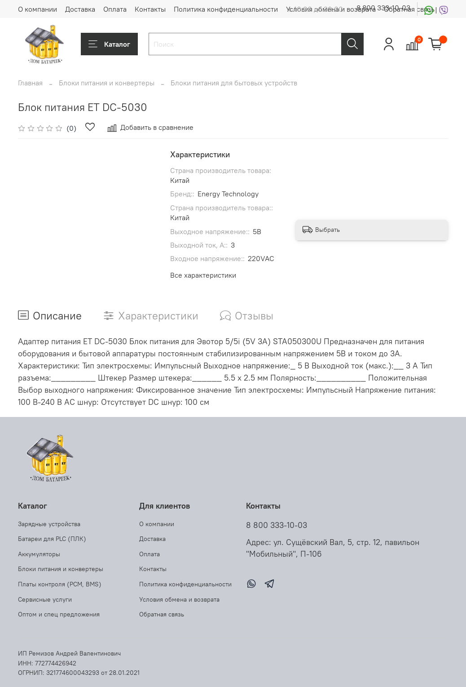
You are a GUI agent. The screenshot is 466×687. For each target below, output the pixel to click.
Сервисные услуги (45, 599)
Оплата (115, 8)
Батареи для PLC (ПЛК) (52, 539)
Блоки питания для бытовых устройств (234, 82)
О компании (37, 8)
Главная (30, 82)
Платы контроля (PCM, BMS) (59, 584)
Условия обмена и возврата (179, 599)
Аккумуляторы (39, 554)
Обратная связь (161, 614)
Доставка (80, 8)
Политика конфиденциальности (226, 8)
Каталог (109, 44)
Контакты (150, 8)
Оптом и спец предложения (59, 614)
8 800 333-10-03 (383, 7)
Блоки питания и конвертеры (106, 82)
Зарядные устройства (49, 524)
